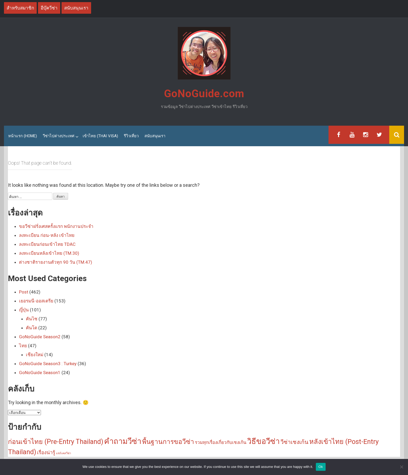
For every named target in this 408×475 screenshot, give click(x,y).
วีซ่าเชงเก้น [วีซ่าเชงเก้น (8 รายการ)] (294, 442)
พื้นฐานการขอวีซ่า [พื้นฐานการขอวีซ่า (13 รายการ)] (168, 441)
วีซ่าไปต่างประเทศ (58, 136)
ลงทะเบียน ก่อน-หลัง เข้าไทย (46, 235)
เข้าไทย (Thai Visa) (100, 136)
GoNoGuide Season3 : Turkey (48, 363)
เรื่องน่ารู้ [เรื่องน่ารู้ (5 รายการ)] (46, 453)
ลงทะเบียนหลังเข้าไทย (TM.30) (49, 253)
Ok (320, 467)
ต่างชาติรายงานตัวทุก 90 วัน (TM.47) (55, 262)
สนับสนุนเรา (154, 136)
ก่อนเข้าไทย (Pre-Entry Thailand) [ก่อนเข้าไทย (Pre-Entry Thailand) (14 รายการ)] (55, 441)
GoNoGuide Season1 (39, 372)
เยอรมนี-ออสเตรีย (36, 300)
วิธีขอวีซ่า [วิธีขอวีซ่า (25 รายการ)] (263, 441)
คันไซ (31, 318)
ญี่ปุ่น (24, 309)
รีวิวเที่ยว (131, 136)
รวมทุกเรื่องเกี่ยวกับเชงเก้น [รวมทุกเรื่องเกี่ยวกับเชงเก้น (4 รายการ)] (220, 442)
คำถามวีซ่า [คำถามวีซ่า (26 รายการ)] (122, 441)
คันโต (31, 327)
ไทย (23, 345)
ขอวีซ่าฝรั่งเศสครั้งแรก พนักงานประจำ (56, 226)
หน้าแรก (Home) (22, 136)
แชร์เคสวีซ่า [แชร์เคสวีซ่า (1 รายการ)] (63, 453)
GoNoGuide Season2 (39, 336)
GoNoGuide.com (204, 93)
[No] (401, 466)
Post (23, 292)
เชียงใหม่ (34, 354)
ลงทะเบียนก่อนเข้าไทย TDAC (47, 244)
